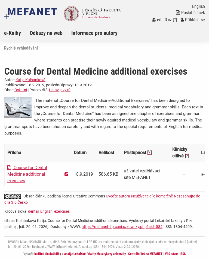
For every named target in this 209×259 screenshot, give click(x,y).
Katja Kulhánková (30, 80)
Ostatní (20, 90)
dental (33, 211)
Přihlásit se (193, 19)
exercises (62, 211)
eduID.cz (162, 19)
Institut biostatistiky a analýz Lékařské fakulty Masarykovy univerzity (80, 254)
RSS (183, 254)
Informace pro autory (94, 33)
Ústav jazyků (59, 90)
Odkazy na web (46, 33)
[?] (175, 19)
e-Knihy (12, 33)
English (46, 211)
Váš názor (171, 254)
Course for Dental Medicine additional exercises (27, 174)
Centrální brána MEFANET (145, 254)
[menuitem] (17, 33)
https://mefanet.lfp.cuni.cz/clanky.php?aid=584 (122, 226)
